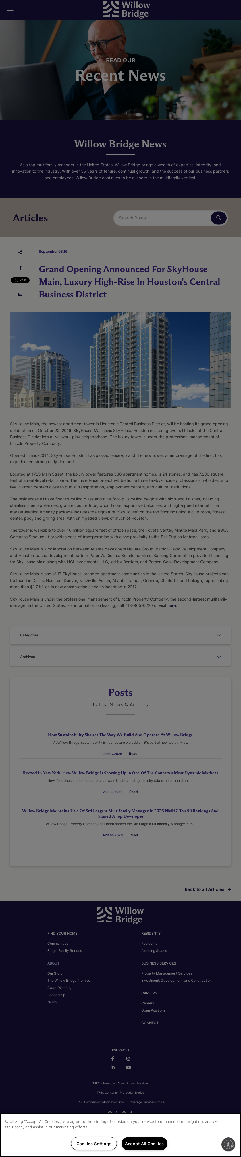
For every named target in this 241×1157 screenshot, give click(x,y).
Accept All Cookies (144, 1143)
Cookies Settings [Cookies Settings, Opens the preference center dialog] (93, 1143)
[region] (120, 1135)
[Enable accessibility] (228, 1144)
